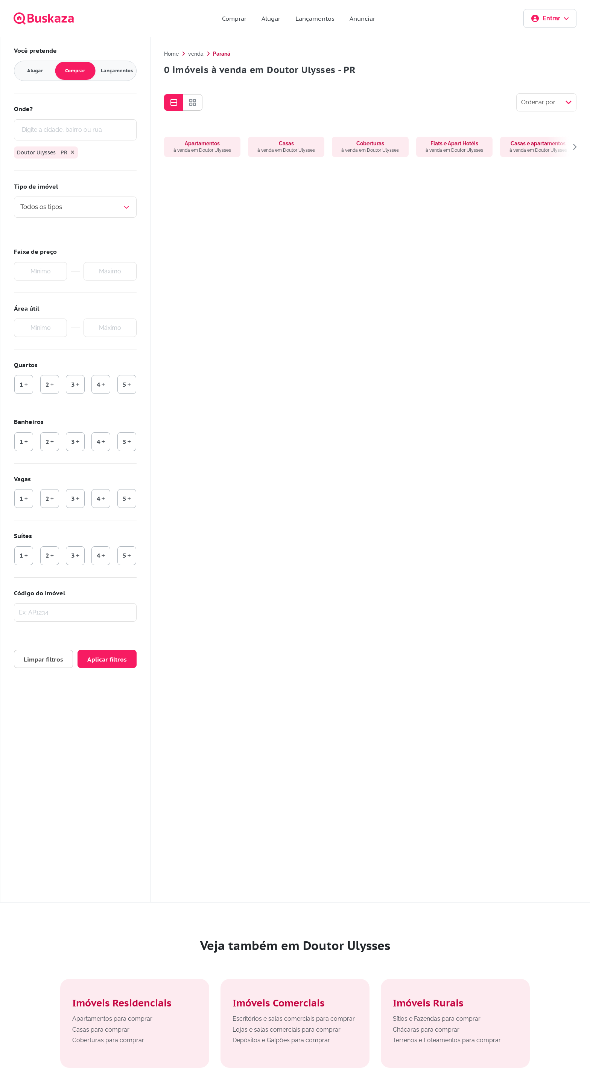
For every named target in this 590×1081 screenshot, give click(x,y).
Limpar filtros (43, 659)
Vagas (22, 479)
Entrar (550, 18)
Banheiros (29, 421)
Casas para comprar (100, 1029)
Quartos (26, 364)
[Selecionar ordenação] (546, 102)
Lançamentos (315, 18)
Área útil (26, 308)
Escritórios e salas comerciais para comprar (294, 1018)
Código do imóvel (39, 593)
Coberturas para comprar (108, 1040)
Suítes (23, 535)
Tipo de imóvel (36, 186)
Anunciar (362, 18)
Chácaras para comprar (426, 1029)
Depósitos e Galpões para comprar (281, 1040)
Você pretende (35, 50)
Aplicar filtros (107, 659)
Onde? (23, 108)
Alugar (271, 18)
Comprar (234, 18)
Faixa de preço (35, 251)
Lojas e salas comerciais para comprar (287, 1029)
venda (196, 54)
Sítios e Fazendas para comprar (437, 1018)
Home (171, 54)
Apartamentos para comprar (112, 1018)
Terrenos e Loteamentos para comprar (447, 1040)
